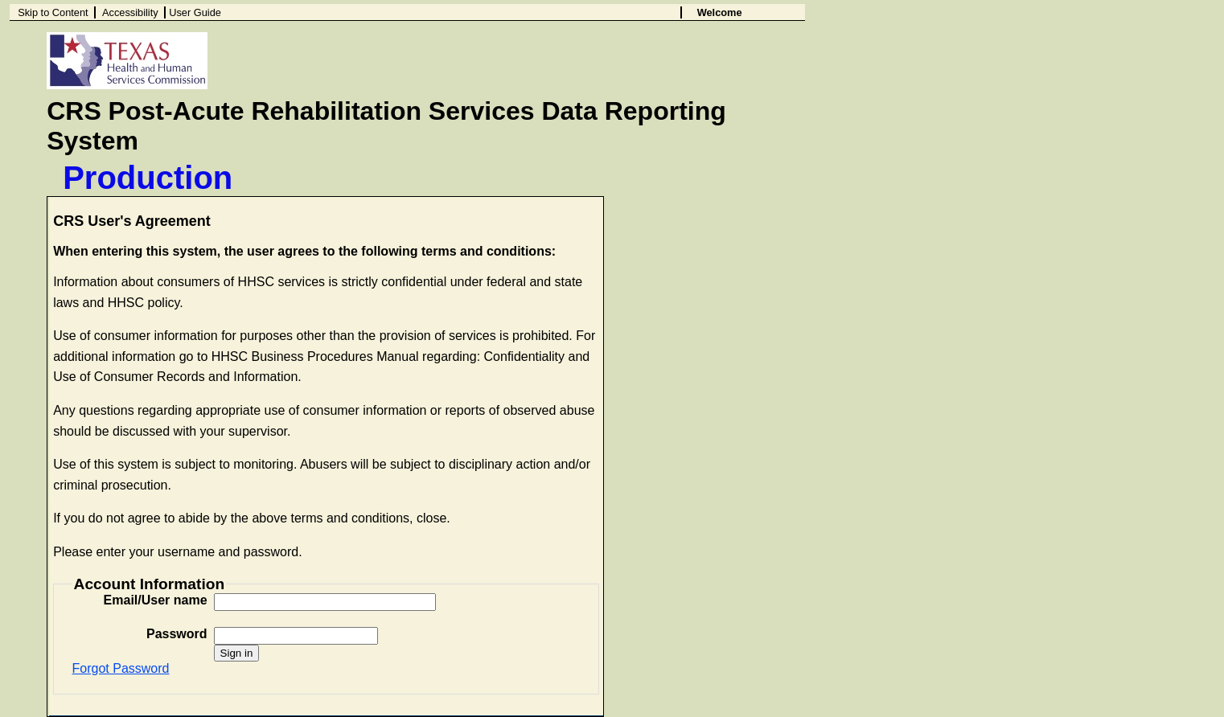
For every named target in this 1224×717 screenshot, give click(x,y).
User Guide (195, 12)
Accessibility (130, 12)
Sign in (236, 653)
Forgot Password (121, 668)
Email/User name (155, 600)
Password (176, 634)
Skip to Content (53, 12)
